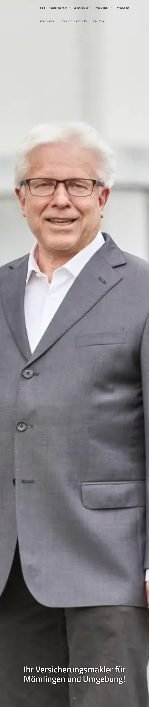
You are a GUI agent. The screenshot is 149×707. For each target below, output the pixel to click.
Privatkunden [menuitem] (122, 8)
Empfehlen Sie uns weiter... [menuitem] (75, 21)
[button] (74, 700)
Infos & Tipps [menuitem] (102, 8)
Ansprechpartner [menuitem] (58, 8)
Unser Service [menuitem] (81, 8)
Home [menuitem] (41, 8)
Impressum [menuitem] (98, 21)
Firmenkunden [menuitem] (46, 21)
